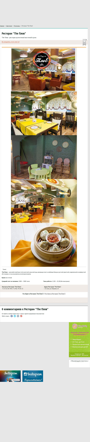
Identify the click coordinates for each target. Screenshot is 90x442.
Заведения (9, 26)
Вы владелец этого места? (11, 42)
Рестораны (17, 26)
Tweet (4, 269)
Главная (2, 26)
